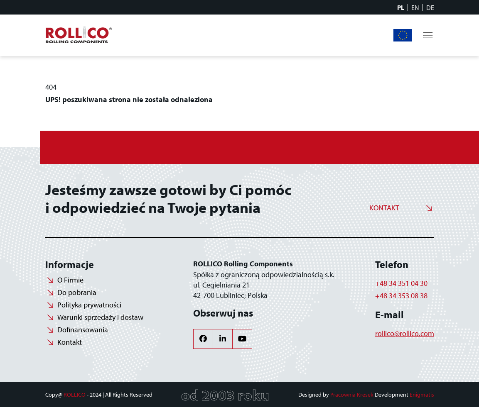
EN (415, 7)
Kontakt (384, 207)
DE (430, 7)
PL (400, 7)
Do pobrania (76, 292)
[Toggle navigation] (428, 35)
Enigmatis (422, 394)
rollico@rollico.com (404, 333)
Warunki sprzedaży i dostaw (100, 317)
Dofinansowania (403, 35)
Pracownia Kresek (351, 394)
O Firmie (70, 280)
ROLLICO (75, 394)
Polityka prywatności (89, 305)
